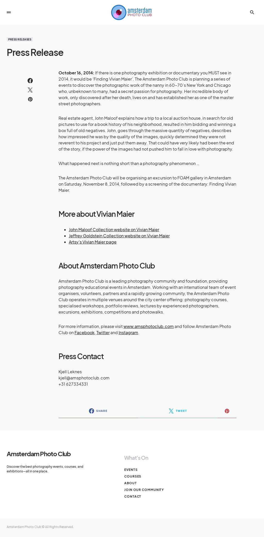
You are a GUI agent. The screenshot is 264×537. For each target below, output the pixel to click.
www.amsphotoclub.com (148, 326)
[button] (9, 12)
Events (130, 470)
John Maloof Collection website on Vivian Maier (114, 229)
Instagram (128, 332)
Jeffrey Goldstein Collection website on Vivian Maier (119, 235)
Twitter (103, 332)
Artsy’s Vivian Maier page (93, 242)
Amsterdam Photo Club (39, 453)
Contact (132, 496)
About (130, 483)
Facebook (85, 332)
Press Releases (19, 39)
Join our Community (144, 490)
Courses (132, 476)
